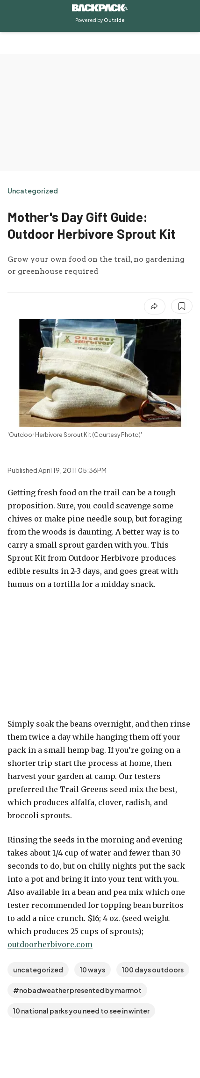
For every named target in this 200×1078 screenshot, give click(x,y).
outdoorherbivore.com (50, 944)
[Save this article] (182, 306)
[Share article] (154, 306)
